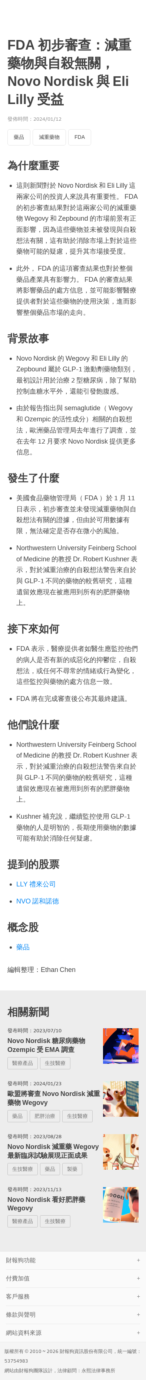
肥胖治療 (44, 1116)
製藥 (72, 1169)
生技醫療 (55, 1063)
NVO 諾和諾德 (37, 901)
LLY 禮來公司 (36, 884)
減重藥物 (49, 137)
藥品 (19, 137)
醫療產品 (22, 1063)
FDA (79, 137)
